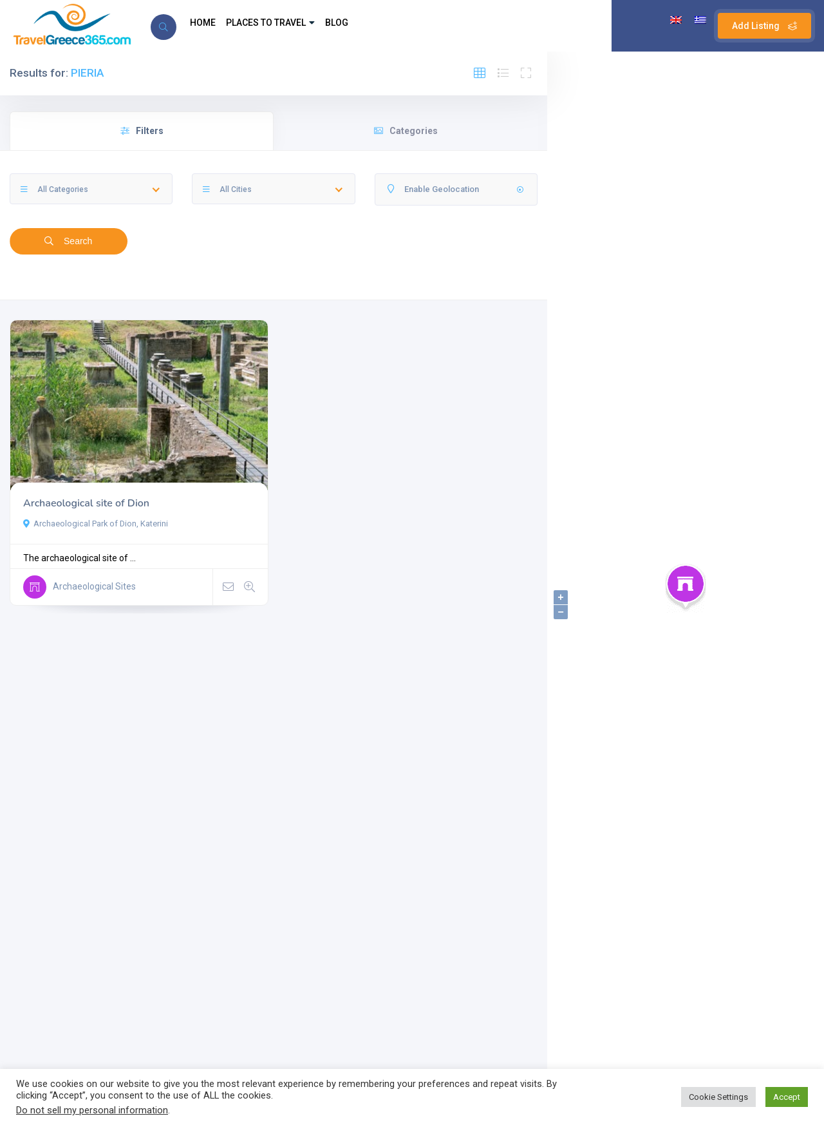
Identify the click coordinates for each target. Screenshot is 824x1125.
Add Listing (764, 26)
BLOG (361, 26)
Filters (142, 131)
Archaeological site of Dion (86, 503)
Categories (406, 131)
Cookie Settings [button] (718, 1097)
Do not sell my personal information (92, 1110)
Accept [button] (786, 1097)
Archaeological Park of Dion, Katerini (95, 523)
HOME (206, 26)
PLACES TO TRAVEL (284, 26)
